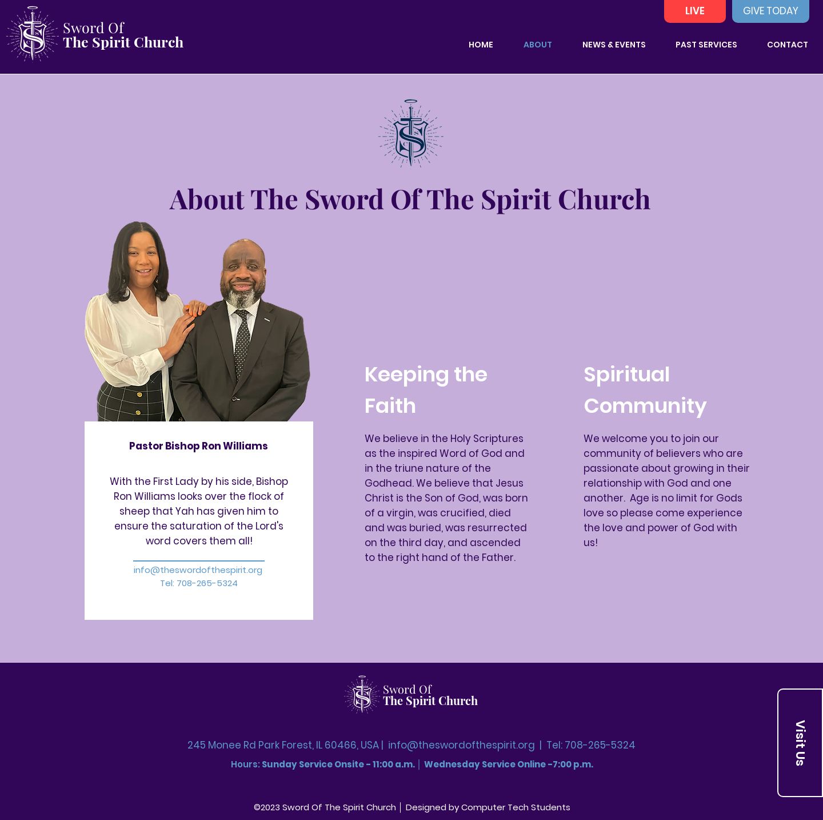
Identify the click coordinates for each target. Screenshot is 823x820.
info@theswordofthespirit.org (198, 570)
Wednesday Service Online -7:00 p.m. (508, 764)
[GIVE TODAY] (770, 11)
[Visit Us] (800, 742)
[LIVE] (695, 11)
